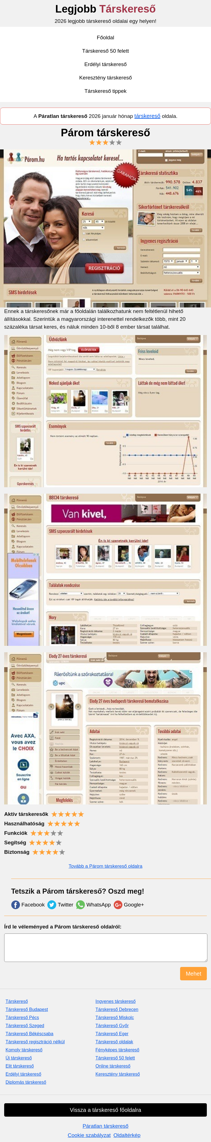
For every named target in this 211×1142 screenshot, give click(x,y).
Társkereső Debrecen (116, 1009)
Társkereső (17, 1001)
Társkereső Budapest (27, 1009)
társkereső (147, 116)
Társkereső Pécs (22, 1017)
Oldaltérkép (127, 1135)
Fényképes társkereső (117, 1050)
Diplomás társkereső (26, 1082)
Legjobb (105, 9)
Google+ (129, 905)
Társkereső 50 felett (105, 51)
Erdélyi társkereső (105, 64)
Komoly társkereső (24, 1050)
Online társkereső (112, 1066)
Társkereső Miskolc (114, 1017)
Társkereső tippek (105, 91)
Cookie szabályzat (89, 1135)
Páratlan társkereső (106, 1126)
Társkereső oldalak (114, 1041)
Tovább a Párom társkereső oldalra (105, 866)
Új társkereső (19, 1058)
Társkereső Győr (112, 1025)
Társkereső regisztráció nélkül (35, 1041)
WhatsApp (93, 905)
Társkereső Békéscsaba (29, 1033)
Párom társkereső (105, 136)
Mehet (193, 974)
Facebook (28, 905)
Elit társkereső (20, 1066)
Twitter (60, 905)
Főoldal (105, 37)
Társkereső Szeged (25, 1025)
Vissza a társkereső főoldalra (105, 1110)
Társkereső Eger (111, 1033)
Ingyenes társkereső (115, 1001)
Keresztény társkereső (105, 78)
